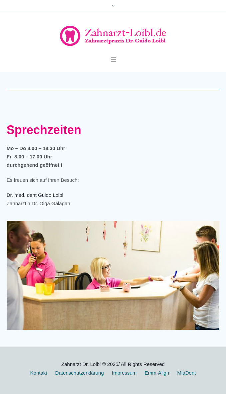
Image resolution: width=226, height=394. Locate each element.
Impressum (124, 373)
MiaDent (186, 373)
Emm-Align (157, 373)
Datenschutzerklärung (79, 373)
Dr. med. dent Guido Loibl (35, 195)
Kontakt (38, 373)
